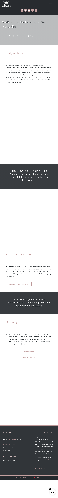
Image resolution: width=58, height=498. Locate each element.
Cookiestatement (40, 468)
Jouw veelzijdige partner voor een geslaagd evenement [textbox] (22, 36)
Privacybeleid (39, 466)
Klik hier (49, 460)
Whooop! (39, 477)
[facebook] (25, 10)
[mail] (36, 10)
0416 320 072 (13, 439)
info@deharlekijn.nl (9, 444)
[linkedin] (29, 10)
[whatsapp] (32, 10)
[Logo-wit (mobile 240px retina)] (6, 1)
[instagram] (22, 10)
